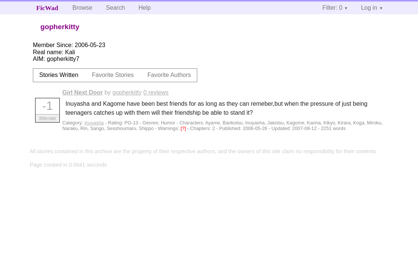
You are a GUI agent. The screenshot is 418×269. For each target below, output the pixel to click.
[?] (184, 128)
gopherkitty (127, 92)
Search (115, 7)
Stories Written (58, 75)
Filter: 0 (332, 7)
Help (145, 7)
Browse (82, 7)
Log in (369, 7)
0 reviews (156, 92)
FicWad (47, 8)
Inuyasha (94, 123)
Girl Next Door (82, 92)
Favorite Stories (113, 75)
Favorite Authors (169, 75)
